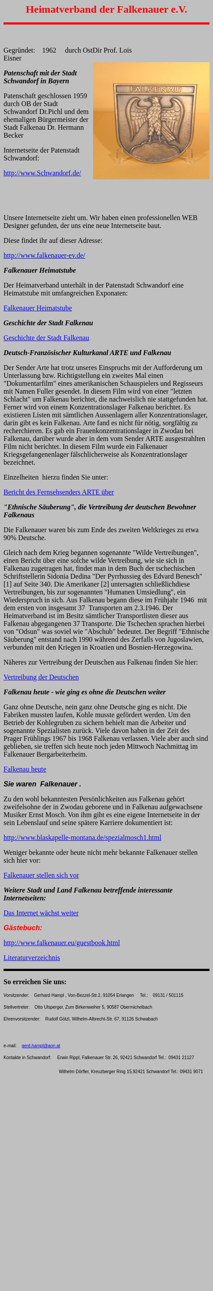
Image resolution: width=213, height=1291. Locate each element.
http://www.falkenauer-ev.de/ (44, 255)
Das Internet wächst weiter (41, 913)
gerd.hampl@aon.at (41, 1045)
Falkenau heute (25, 769)
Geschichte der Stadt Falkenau (46, 337)
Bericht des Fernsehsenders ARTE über (59, 492)
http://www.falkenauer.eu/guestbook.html (62, 942)
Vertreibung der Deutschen (41, 677)
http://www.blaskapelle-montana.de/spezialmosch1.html (82, 837)
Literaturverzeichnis (32, 957)
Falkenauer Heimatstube (38, 308)
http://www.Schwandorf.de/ (42, 173)
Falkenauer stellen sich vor (41, 875)
